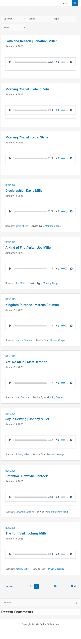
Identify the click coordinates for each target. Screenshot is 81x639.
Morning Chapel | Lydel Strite (26, 137)
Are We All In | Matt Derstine (26, 362)
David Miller (21, 226)
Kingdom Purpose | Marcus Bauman (32, 305)
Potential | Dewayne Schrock (26, 476)
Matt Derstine (22, 397)
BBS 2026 (10, 185)
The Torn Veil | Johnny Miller (26, 533)
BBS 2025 (10, 242)
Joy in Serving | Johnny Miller (27, 419)
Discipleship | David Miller (24, 191)
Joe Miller (20, 283)
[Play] (9, 62)
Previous (9, 586)
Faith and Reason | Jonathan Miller (31, 41)
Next (73, 586)
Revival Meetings (55, 454)
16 (55, 586)
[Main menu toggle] (75, 3)
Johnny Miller (22, 454)
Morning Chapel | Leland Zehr (27, 89)
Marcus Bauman (23, 340)
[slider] (29, 62)
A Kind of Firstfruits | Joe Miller (28, 248)
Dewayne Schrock (24, 511)
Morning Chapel (53, 226)
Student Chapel (58, 340)
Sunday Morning (59, 511)
